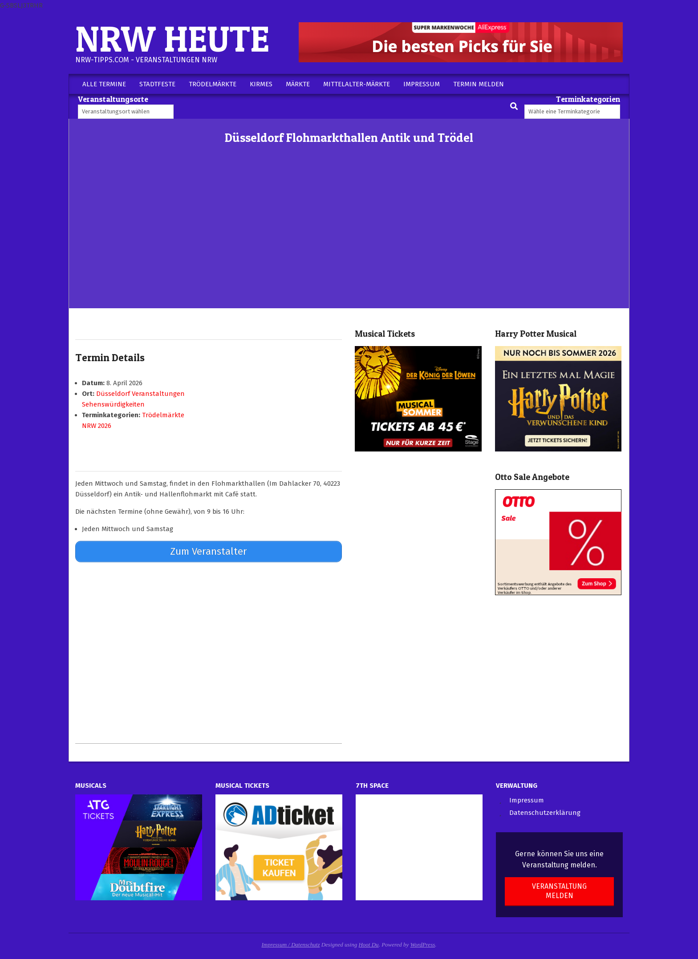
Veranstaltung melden (559, 891)
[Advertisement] (349, 241)
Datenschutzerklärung (544, 813)
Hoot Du (368, 944)
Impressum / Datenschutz (291, 944)
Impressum (526, 800)
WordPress (422, 944)
